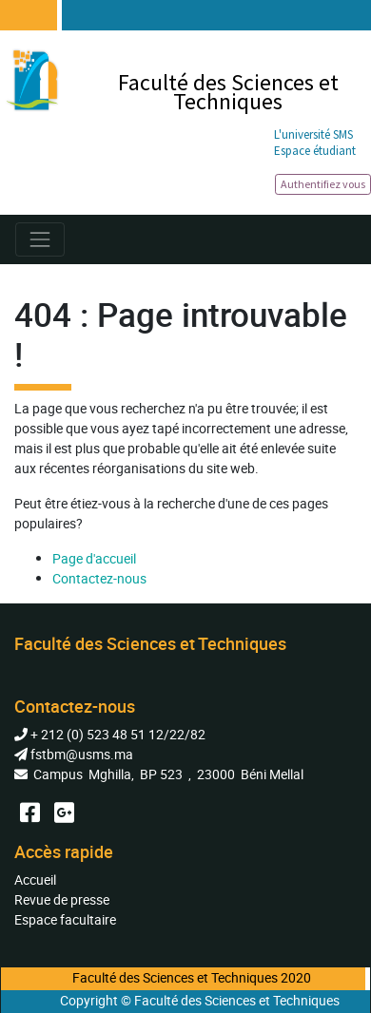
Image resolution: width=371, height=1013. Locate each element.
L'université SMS (313, 134)
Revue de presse (61, 899)
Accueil (35, 879)
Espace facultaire (65, 919)
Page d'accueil (94, 558)
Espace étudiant (315, 151)
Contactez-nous (99, 578)
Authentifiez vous (323, 184)
